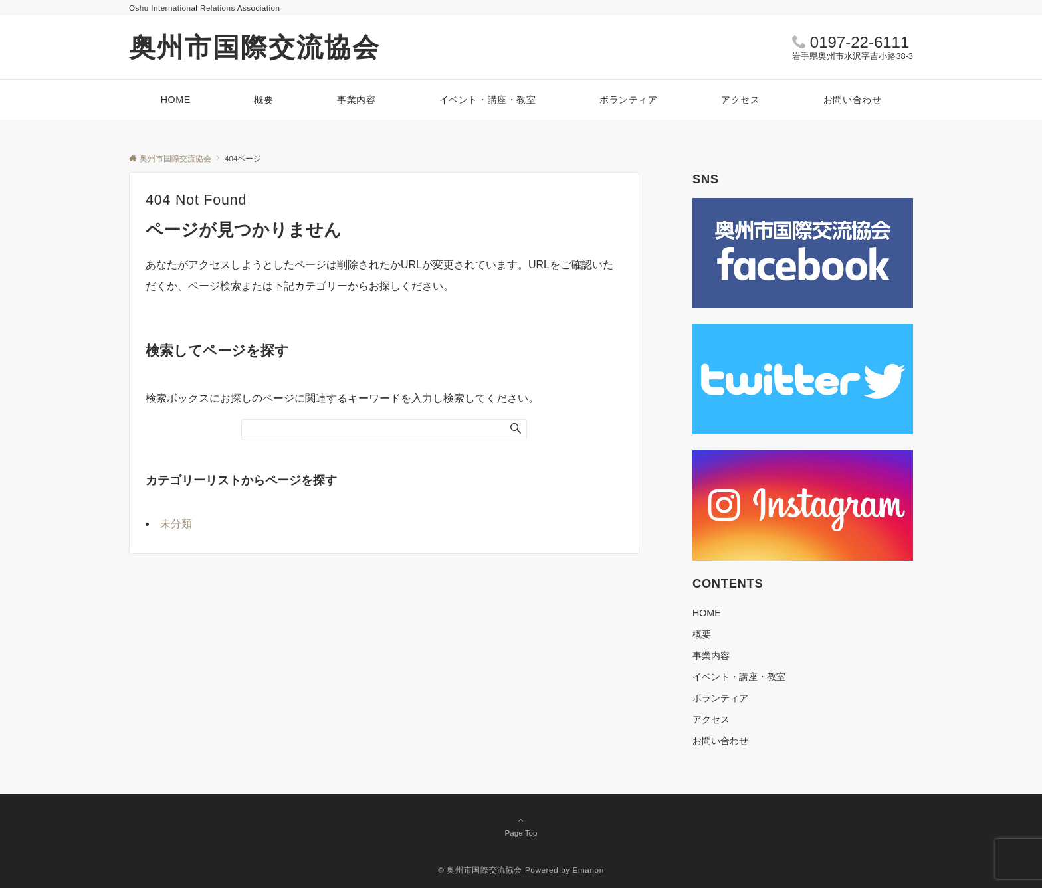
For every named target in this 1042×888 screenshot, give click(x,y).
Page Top (521, 826)
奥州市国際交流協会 (254, 47)
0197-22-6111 (859, 42)
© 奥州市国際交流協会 (480, 869)
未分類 (176, 523)
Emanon (588, 869)
